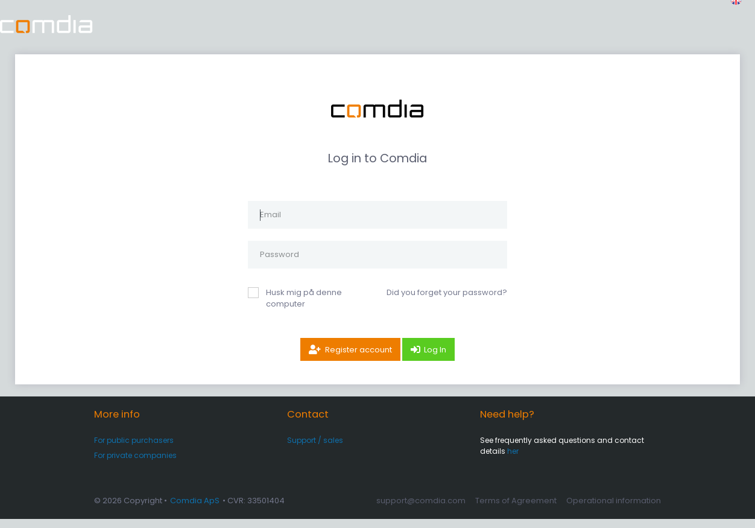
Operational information (613, 509)
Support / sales (315, 449)
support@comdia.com (421, 509)
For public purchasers (134, 449)
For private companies (135, 464)
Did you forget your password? (447, 301)
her (513, 460)
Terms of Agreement (516, 509)
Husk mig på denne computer (304, 307)
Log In (435, 358)
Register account (358, 358)
